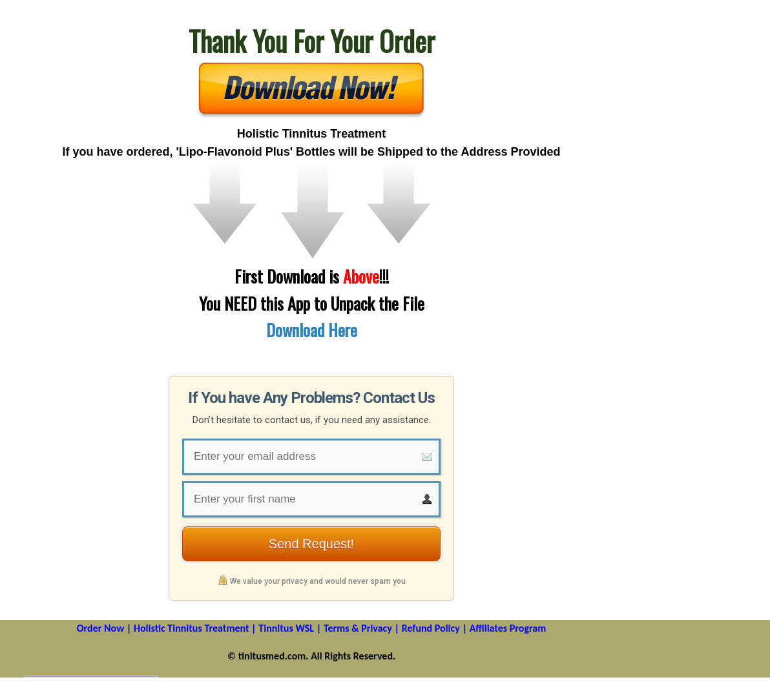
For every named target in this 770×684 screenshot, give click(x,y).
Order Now (100, 628)
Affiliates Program (508, 628)
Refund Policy (431, 628)
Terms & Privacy (358, 628)
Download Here (311, 329)
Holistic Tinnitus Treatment (191, 628)
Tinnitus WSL (286, 628)
